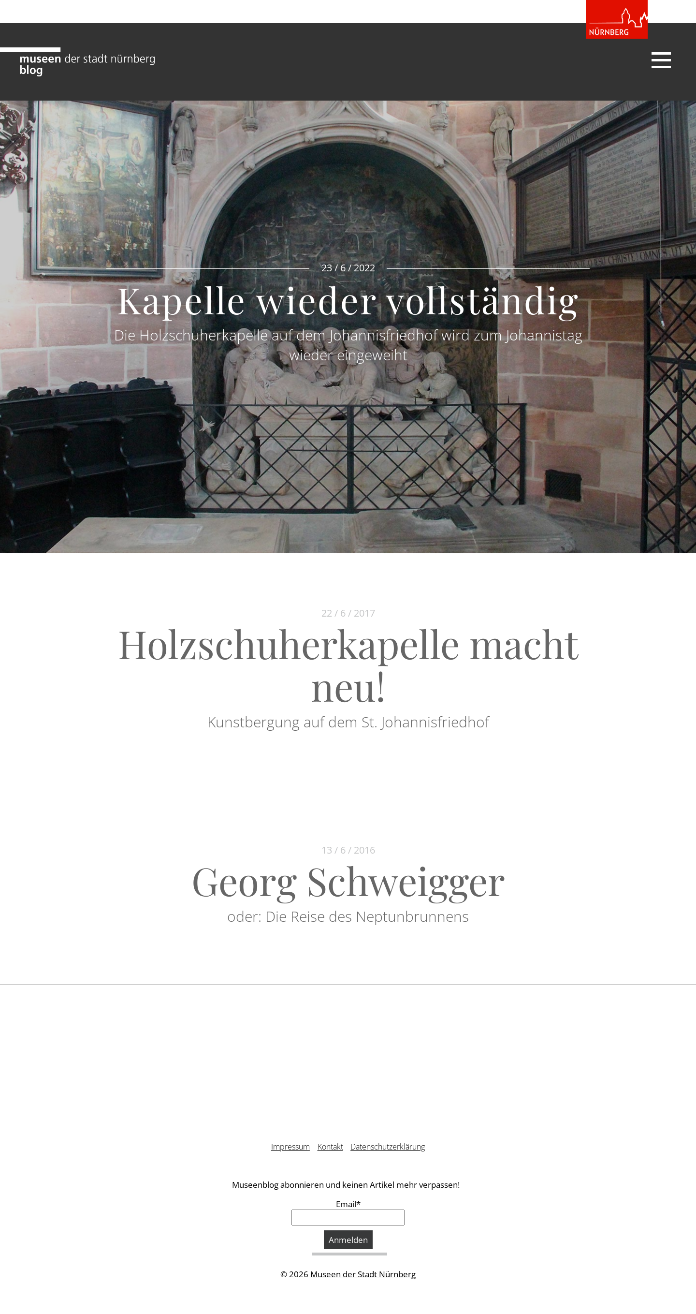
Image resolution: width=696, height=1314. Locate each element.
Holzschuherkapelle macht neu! (348, 664)
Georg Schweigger (348, 880)
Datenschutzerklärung (387, 1146)
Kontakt (330, 1146)
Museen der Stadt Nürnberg (363, 1274)
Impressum (290, 1146)
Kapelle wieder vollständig (348, 299)
